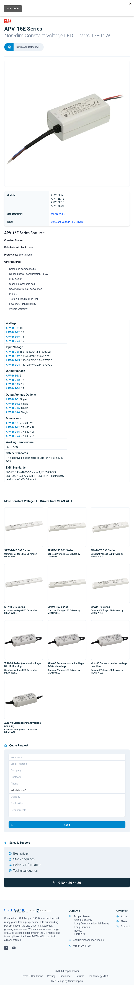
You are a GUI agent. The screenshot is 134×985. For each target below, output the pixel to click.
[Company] (67, 770)
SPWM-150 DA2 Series (60, 550)
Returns (80, 976)
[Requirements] (67, 812)
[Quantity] (67, 796)
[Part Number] (67, 790)
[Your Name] (67, 757)
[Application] (67, 803)
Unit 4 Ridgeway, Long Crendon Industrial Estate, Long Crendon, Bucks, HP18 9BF (91, 927)
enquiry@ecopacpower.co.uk (87, 940)
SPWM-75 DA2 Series (103, 550)
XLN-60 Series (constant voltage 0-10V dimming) (66, 665)
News (124, 921)
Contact (125, 926)
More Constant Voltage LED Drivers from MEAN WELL (38, 501)
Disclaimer (65, 976)
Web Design (57, 981)
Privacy (51, 976)
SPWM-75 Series (100, 606)
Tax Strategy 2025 (99, 976)
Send (39, 824)
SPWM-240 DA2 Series (17, 550)
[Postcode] (67, 777)
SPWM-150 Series (58, 606)
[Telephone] (67, 783)
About (124, 916)
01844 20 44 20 (67, 883)
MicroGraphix (75, 981)
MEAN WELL (58, 213)
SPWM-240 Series (14, 606)
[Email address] (67, 763)
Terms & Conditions (32, 976)
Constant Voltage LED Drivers (67, 222)
